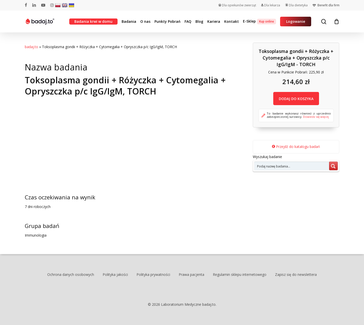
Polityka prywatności (153, 274)
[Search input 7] (292, 165)
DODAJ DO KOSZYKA (296, 98)
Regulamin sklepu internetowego (239, 274)
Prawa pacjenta (191, 274)
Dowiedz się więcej (316, 117)
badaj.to (31, 46)
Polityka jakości (115, 274)
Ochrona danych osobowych (70, 274)
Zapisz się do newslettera (296, 274)
